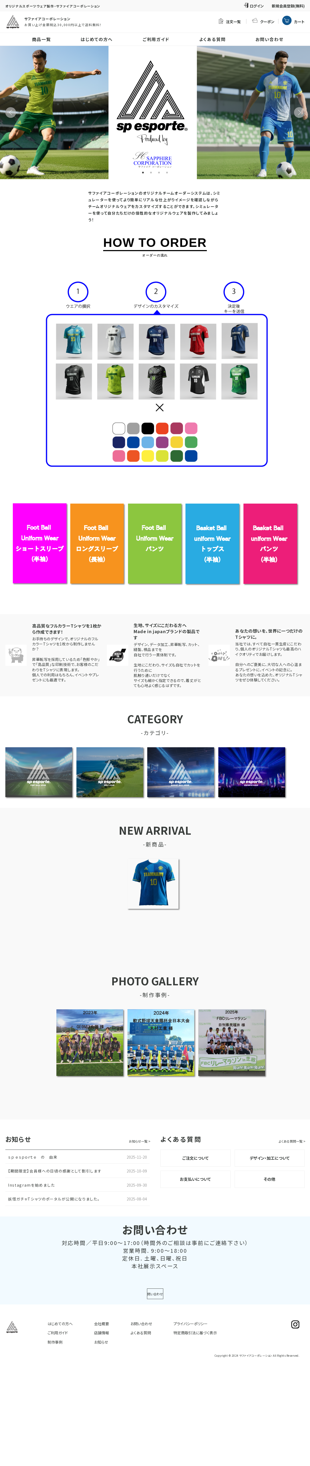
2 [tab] (151, 172)
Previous (10, 112)
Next (299, 112)
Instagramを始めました (31, 1185)
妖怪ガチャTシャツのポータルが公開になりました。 (54, 1199)
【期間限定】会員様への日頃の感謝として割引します (55, 1171)
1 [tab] (143, 172)
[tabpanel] (155, 112)
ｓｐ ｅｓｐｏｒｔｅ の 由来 (32, 1157)
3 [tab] (159, 172)
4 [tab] (167, 172)
